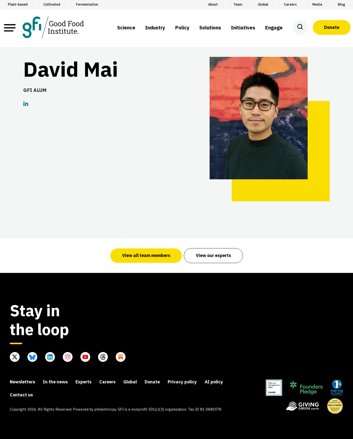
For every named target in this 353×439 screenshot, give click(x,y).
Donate (331, 27)
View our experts (213, 255)
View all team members (146, 255)
